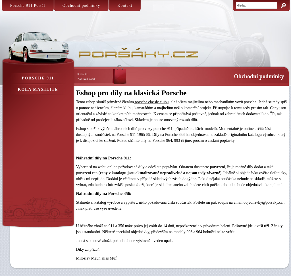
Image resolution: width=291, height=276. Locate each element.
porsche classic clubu (151, 102)
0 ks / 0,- (96, 77)
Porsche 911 (38, 78)
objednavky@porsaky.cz (263, 202)
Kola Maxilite (38, 89)
